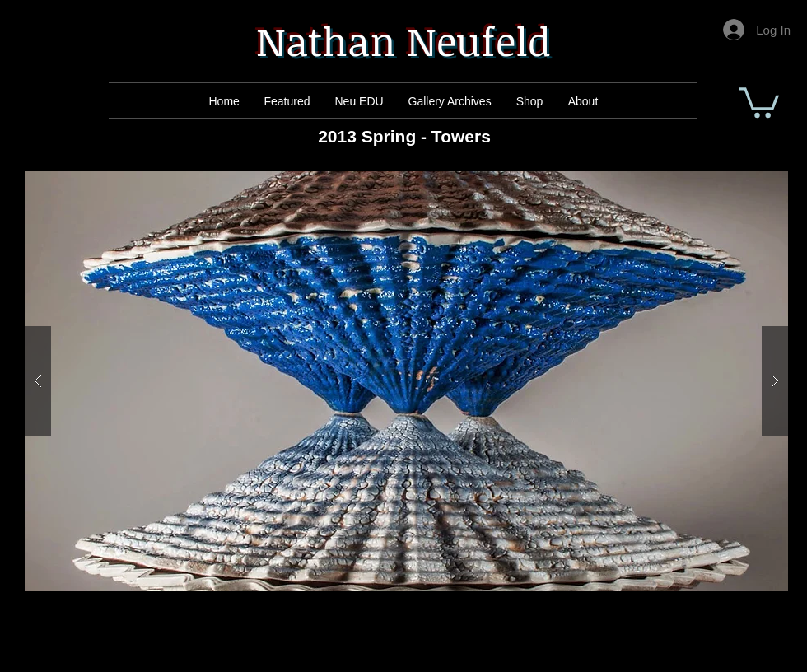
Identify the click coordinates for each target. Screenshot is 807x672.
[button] (759, 101)
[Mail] (289, 101)
